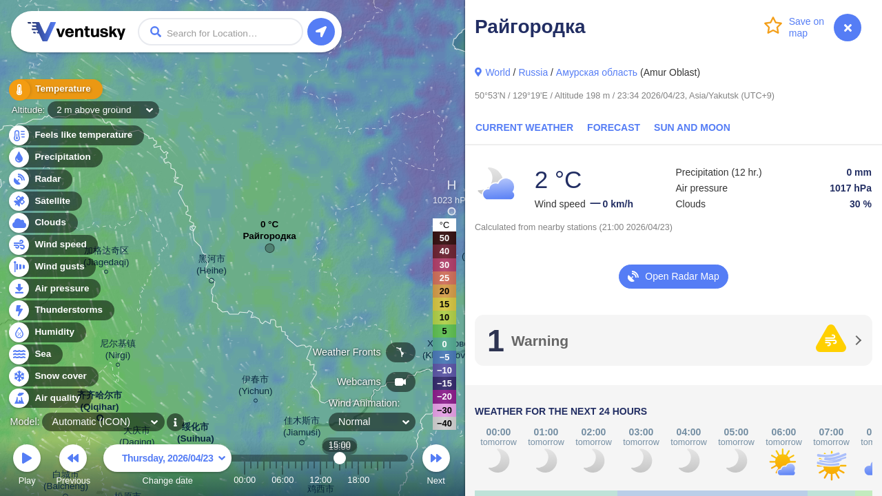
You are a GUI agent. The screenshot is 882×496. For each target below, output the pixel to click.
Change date (167, 467)
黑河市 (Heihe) (211, 267)
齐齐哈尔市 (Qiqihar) (99, 403)
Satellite (44, 201)
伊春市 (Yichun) (255, 387)
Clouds (42, 223)
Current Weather (524, 127)
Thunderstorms (61, 310)
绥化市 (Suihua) (195, 435)
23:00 (390, 480)
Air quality (49, 399)
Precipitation (55, 157)
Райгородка (269, 239)
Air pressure (54, 289)
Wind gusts (52, 267)
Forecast (613, 127)
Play (27, 467)
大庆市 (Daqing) (137, 438)
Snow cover (53, 376)
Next (436, 467)
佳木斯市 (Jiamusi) (302, 428)
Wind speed (53, 245)
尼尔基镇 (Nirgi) (118, 351)
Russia (533, 72)
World (497, 72)
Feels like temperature (75, 135)
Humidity (46, 332)
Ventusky (74, 31)
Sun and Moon (692, 127)
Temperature (54, 89)
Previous (73, 467)
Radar (40, 179)
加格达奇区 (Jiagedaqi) (106, 258)
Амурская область (596, 72)
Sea (35, 354)
